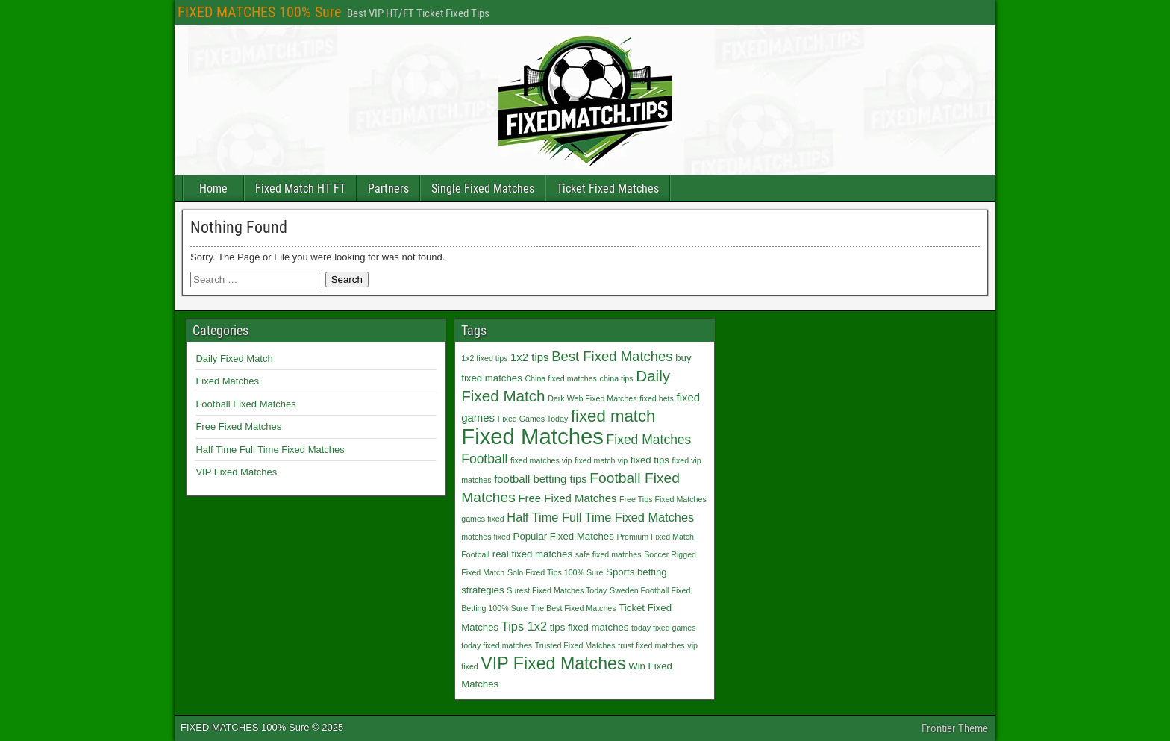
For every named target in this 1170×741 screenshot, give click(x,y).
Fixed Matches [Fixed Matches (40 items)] (532, 436)
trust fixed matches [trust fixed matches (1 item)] (651, 645)
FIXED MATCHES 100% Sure (259, 12)
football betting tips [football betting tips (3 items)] (540, 478)
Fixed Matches (227, 381)
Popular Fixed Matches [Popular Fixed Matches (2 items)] (563, 536)
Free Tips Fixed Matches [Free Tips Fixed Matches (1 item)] (663, 499)
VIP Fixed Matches (236, 472)
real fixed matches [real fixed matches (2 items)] (532, 554)
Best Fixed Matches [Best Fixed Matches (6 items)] (611, 356)
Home (213, 188)
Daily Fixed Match (233, 358)
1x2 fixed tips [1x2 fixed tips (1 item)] (484, 358)
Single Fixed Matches (482, 188)
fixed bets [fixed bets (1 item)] (656, 398)
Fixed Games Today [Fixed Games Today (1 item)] (533, 418)
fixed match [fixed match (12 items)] (613, 416)
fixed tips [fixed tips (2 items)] (650, 460)
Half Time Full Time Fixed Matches (269, 449)
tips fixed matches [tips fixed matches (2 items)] (589, 627)
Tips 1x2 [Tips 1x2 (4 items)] (524, 626)
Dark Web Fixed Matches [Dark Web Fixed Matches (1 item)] (592, 398)
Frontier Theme (955, 728)
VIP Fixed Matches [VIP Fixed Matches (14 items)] (553, 663)
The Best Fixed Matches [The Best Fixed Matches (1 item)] (573, 608)
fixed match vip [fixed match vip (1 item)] (601, 460)
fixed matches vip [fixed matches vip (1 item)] (541, 460)
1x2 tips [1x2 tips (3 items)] (529, 357)
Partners (388, 188)
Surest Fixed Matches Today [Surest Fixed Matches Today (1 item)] (557, 590)
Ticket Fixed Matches (608, 188)
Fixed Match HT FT (300, 188)
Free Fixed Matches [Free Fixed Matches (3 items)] (567, 498)
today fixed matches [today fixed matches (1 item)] (496, 645)
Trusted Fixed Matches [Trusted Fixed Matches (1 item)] (575, 645)
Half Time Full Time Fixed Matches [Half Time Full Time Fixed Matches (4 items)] (600, 517)
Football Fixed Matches (245, 404)
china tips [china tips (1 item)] (617, 378)
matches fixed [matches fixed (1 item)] (485, 536)
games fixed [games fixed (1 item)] (482, 518)
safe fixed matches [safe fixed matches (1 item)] (608, 554)
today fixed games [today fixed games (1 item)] (663, 627)
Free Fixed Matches (238, 426)
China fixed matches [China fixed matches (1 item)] (561, 378)
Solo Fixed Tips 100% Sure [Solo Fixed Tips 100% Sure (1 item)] (555, 572)
